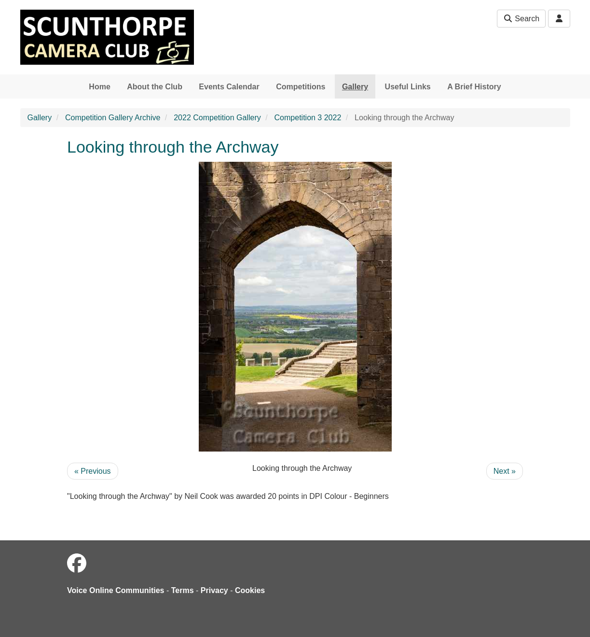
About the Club (154, 87)
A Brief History (474, 87)
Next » (505, 471)
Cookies (250, 590)
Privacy (214, 590)
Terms (182, 590)
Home (99, 87)
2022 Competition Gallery (217, 117)
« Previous (92, 471)
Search (521, 18)
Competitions (300, 87)
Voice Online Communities (116, 590)
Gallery (355, 87)
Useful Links (408, 87)
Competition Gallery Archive (112, 117)
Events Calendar (229, 87)
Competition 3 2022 (308, 117)
